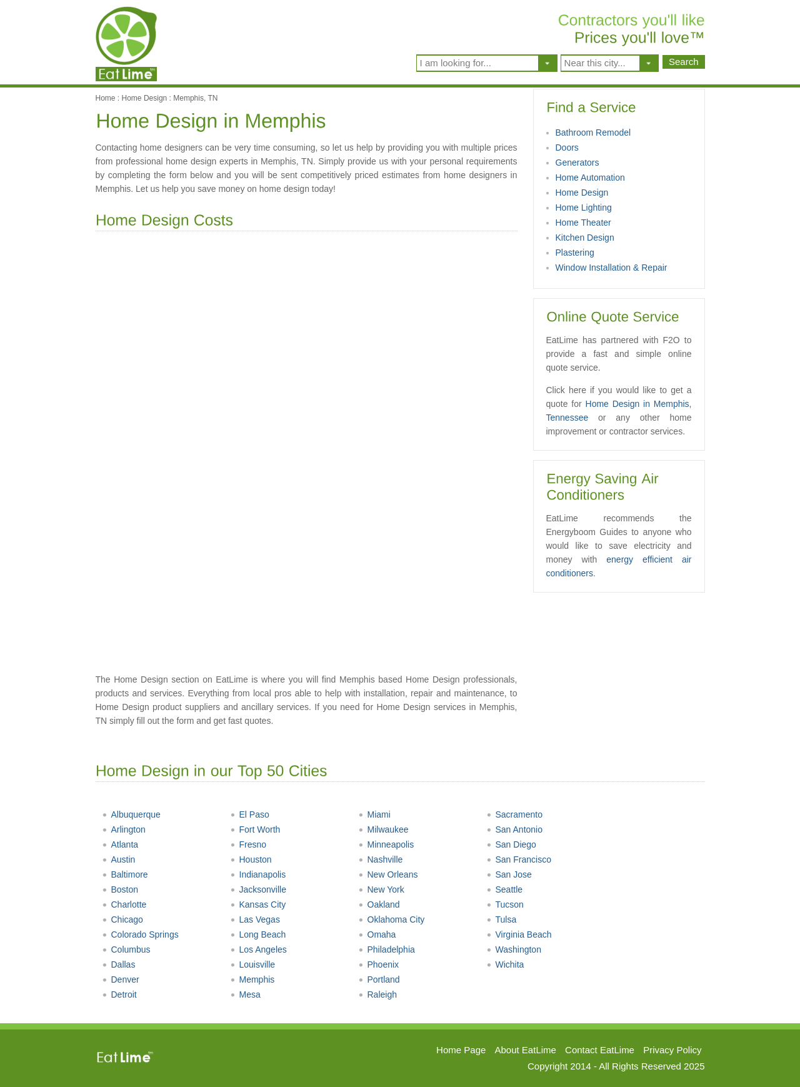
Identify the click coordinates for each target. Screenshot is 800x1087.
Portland (379, 979)
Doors (567, 148)
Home (106, 98)
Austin (119, 859)
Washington (513, 949)
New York (381, 889)
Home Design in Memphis (637, 404)
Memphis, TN (195, 98)
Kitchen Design (585, 238)
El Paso (249, 814)
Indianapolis (258, 874)
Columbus (126, 949)
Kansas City (258, 904)
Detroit (119, 994)
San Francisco (518, 859)
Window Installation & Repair (612, 268)
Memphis (252, 979)
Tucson (505, 904)
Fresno (248, 844)
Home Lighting (584, 208)
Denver (120, 979)
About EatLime (525, 1049)
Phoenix (378, 964)
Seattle (504, 889)
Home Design (145, 98)
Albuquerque (131, 814)
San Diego (511, 844)
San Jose (509, 874)
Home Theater (583, 223)
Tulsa (501, 919)
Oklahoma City (391, 919)
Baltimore (125, 874)
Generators (577, 163)
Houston (251, 859)
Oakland (379, 904)
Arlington (124, 829)
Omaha (377, 934)
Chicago (122, 919)
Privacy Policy (672, 1049)
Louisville (253, 964)
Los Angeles (258, 949)
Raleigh (377, 994)
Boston (120, 889)
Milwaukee (383, 829)
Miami (374, 814)
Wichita (505, 964)
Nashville (380, 859)
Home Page (461, 1049)
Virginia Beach (519, 934)
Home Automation (590, 178)
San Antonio (514, 829)
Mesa (245, 994)
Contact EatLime (599, 1049)
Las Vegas (255, 919)
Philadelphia (386, 949)
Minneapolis (386, 844)
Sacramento (514, 814)
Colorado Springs (140, 934)
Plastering (575, 253)
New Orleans (388, 874)
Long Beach (258, 934)
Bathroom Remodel (593, 133)
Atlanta (120, 844)
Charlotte (124, 904)
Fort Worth (255, 829)
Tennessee (567, 418)
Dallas (119, 964)
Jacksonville (258, 889)
